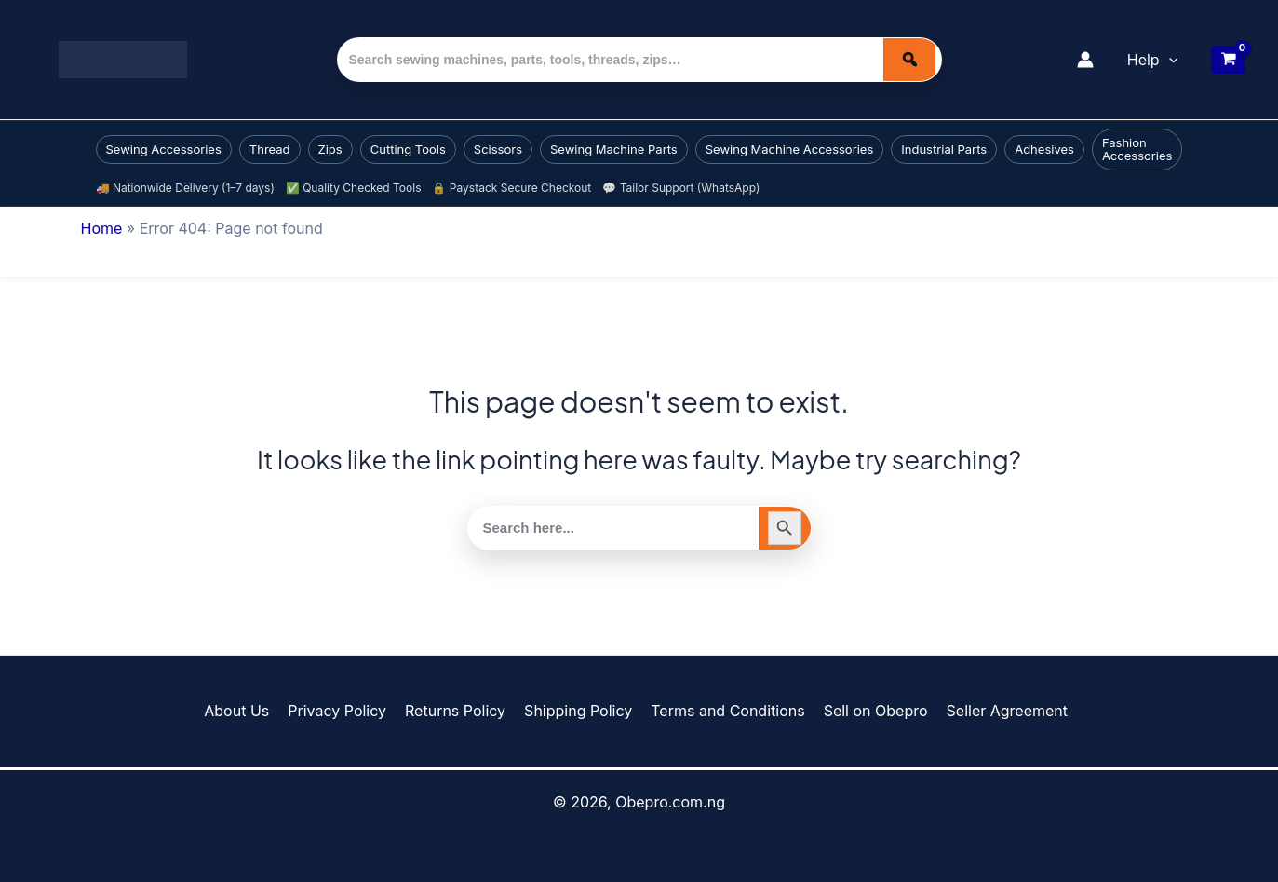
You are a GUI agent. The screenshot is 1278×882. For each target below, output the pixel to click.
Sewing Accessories (164, 149)
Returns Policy (458, 710)
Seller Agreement (995, 710)
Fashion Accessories (1137, 149)
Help (1152, 60)
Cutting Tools (408, 149)
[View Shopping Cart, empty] (1228, 60)
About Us (247, 710)
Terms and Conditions (723, 710)
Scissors (498, 149)
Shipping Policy (577, 710)
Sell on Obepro (867, 710)
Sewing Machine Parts (614, 149)
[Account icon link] (1085, 59)
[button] (1169, 60)
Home (102, 228)
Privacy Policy (344, 710)
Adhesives (1044, 149)
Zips (330, 149)
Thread (269, 149)
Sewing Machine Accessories (790, 149)
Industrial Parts (944, 149)
